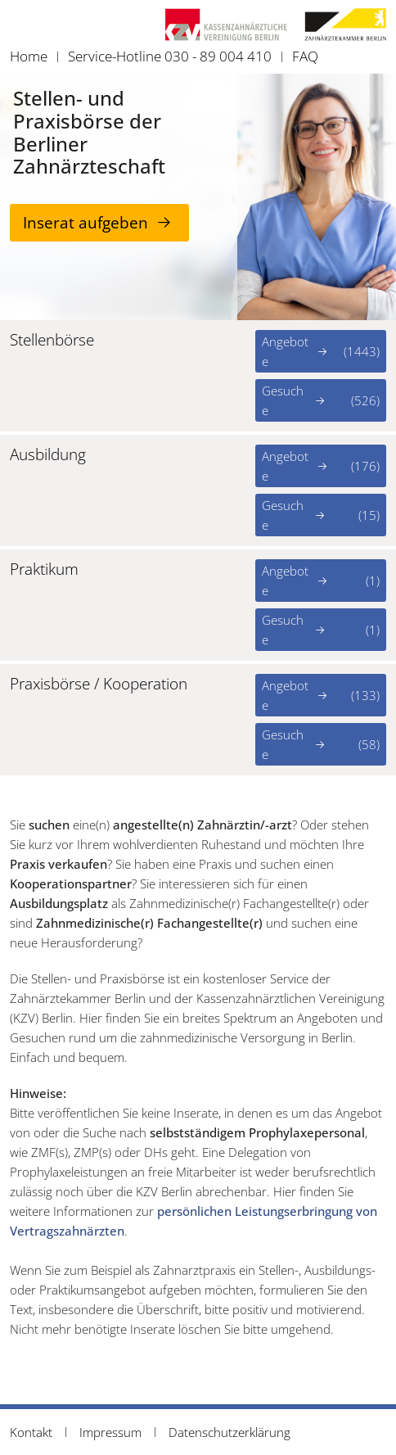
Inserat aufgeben (85, 222)
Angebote (321, 351)
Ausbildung (48, 455)
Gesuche (321, 400)
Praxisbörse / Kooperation (98, 684)
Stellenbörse (52, 340)
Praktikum (44, 569)
